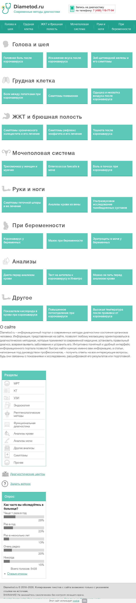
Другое (22, 298)
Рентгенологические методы (27, 414)
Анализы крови (23, 433)
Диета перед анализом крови (19, 276)
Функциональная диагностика (24, 425)
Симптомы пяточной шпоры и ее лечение (22, 204)
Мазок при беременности (65, 240)
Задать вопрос (20, 484)
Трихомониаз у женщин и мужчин (20, 168)
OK (84, 601)
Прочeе (18, 462)
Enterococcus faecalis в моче (63, 168)
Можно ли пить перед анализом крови (107, 276)
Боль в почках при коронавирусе (105, 168)
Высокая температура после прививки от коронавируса (108, 313)
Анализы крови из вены (64, 204)
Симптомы (21, 455)
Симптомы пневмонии (63, 96)
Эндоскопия (22, 405)
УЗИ (16, 398)
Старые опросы (17, 573)
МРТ (16, 383)
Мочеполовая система (79, 27)
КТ (15, 390)
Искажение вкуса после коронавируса (64, 59)
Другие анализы (24, 448)
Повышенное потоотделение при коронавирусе (61, 313)
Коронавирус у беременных (14, 240)
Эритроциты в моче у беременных (107, 240)
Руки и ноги (101, 27)
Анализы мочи (23, 440)
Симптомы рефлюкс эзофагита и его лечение (65, 132)
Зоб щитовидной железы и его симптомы (111, 59)
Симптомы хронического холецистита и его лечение (22, 132)
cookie (76, 600)
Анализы (24, 262)
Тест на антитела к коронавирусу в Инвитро (65, 276)
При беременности (121, 27)
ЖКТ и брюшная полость (52, 27)
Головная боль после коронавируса (18, 59)
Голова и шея (10, 27)
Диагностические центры (27, 474)
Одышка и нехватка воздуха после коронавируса (106, 96)
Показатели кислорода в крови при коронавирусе (20, 313)
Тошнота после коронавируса (103, 132)
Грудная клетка (28, 27)
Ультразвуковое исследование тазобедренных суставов (110, 204)
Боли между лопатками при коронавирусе (22, 96)
